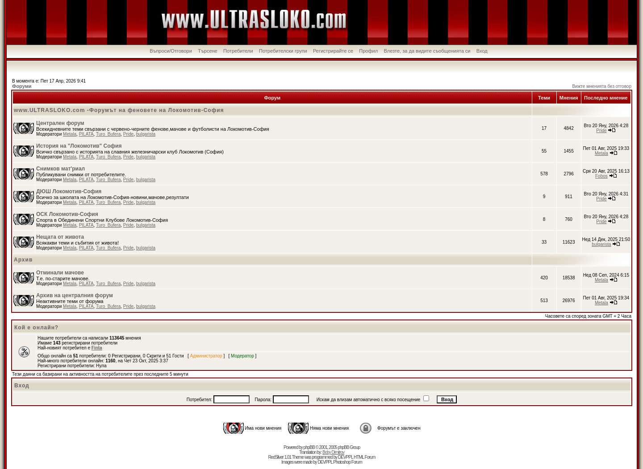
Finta (97, 347)
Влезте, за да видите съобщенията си (427, 51)
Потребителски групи (283, 51)
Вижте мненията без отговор (601, 86)
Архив (23, 260)
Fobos (601, 176)
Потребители (238, 51)
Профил (368, 51)
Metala (69, 134)
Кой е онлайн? (36, 327)
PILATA (86, 134)
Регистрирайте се (333, 51)
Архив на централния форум (74, 295)
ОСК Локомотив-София (67, 214)
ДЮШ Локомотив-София (68, 191)
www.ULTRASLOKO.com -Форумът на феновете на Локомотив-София (119, 110)
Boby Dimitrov (333, 452)
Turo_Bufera (108, 134)
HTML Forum (365, 457)
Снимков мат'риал (60, 169)
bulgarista (145, 134)
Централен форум (60, 123)
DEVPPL (345, 457)
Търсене (207, 51)
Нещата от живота (60, 237)
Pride (128, 134)
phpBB (309, 447)
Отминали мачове (60, 273)
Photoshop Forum (347, 462)
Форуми (22, 86)
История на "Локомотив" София (78, 146)
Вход (482, 51)
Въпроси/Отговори (171, 51)
